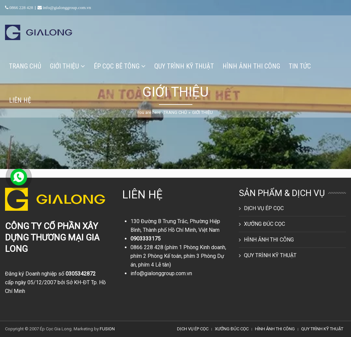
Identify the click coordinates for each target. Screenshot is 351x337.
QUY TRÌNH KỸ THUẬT (270, 255)
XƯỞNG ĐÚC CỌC (264, 224)
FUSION (107, 328)
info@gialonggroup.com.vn (161, 273)
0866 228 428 (146, 247)
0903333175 (145, 238)
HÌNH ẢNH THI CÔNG (269, 239)
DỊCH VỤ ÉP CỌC (264, 208)
